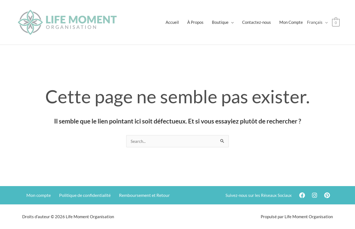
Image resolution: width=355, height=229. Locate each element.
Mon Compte (291, 22)
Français (315, 22)
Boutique (220, 22)
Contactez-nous (256, 22)
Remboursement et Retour (144, 195)
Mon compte (38, 195)
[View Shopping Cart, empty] (336, 22)
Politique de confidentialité (85, 195)
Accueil (172, 22)
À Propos (195, 22)
